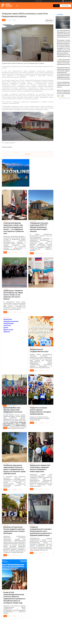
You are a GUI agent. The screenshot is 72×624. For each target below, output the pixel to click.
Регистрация (65, 5)
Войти (57, 5)
